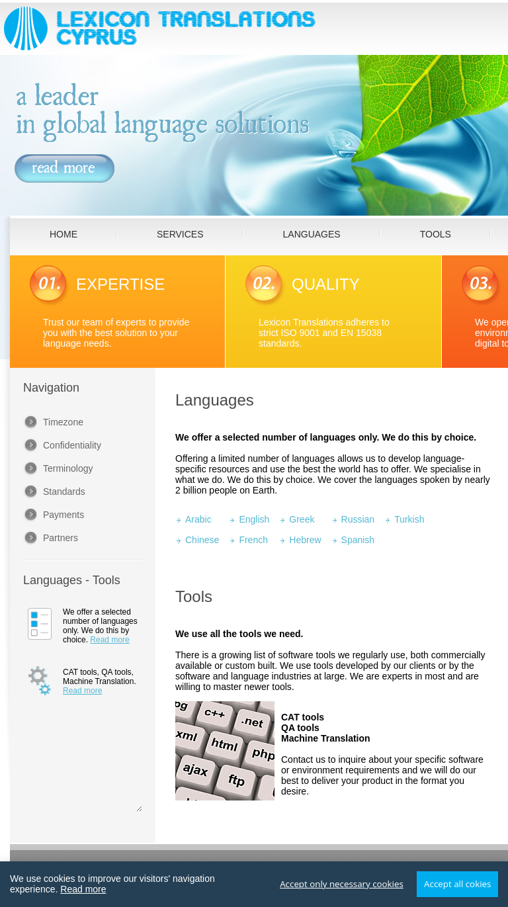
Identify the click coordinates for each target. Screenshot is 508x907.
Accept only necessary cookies (341, 884)
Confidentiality (72, 445)
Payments (63, 514)
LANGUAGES (312, 234)
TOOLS (435, 234)
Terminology (68, 468)
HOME (63, 234)
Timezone (63, 422)
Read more (109, 639)
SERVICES (180, 234)
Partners (60, 538)
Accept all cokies (457, 884)
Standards (64, 491)
